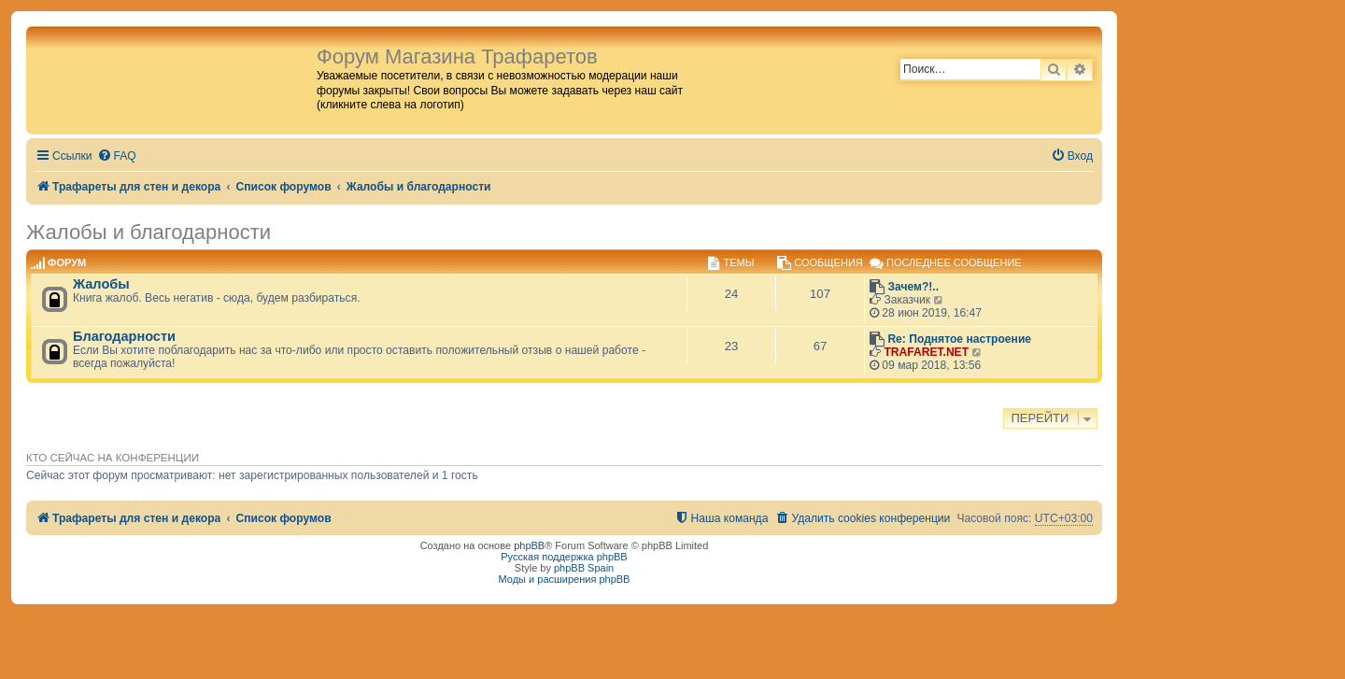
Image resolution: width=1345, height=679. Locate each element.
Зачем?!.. (913, 286)
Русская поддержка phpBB (564, 556)
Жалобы (101, 283)
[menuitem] (116, 156)
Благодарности (124, 336)
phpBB (529, 545)
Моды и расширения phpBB (564, 579)
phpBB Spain (584, 567)
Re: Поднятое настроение (959, 339)
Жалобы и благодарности (148, 232)
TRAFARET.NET (926, 352)
